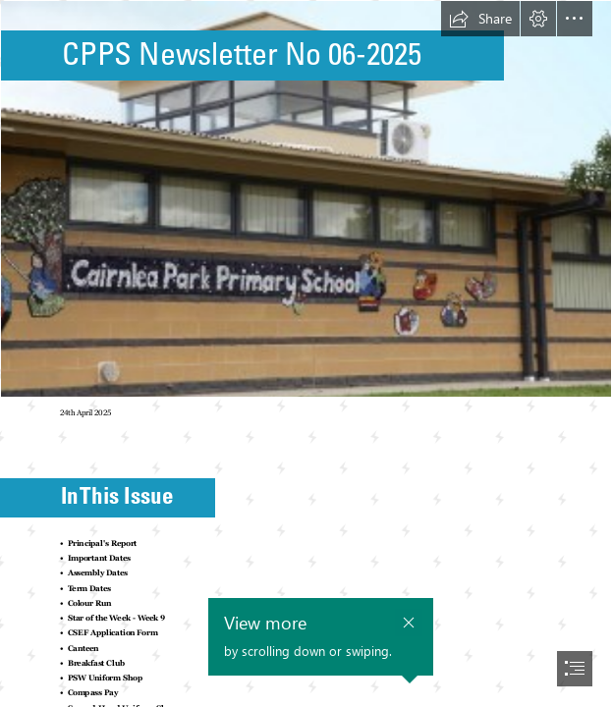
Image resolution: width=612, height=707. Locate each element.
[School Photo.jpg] (306, 199)
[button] (480, 18)
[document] (306, 353)
